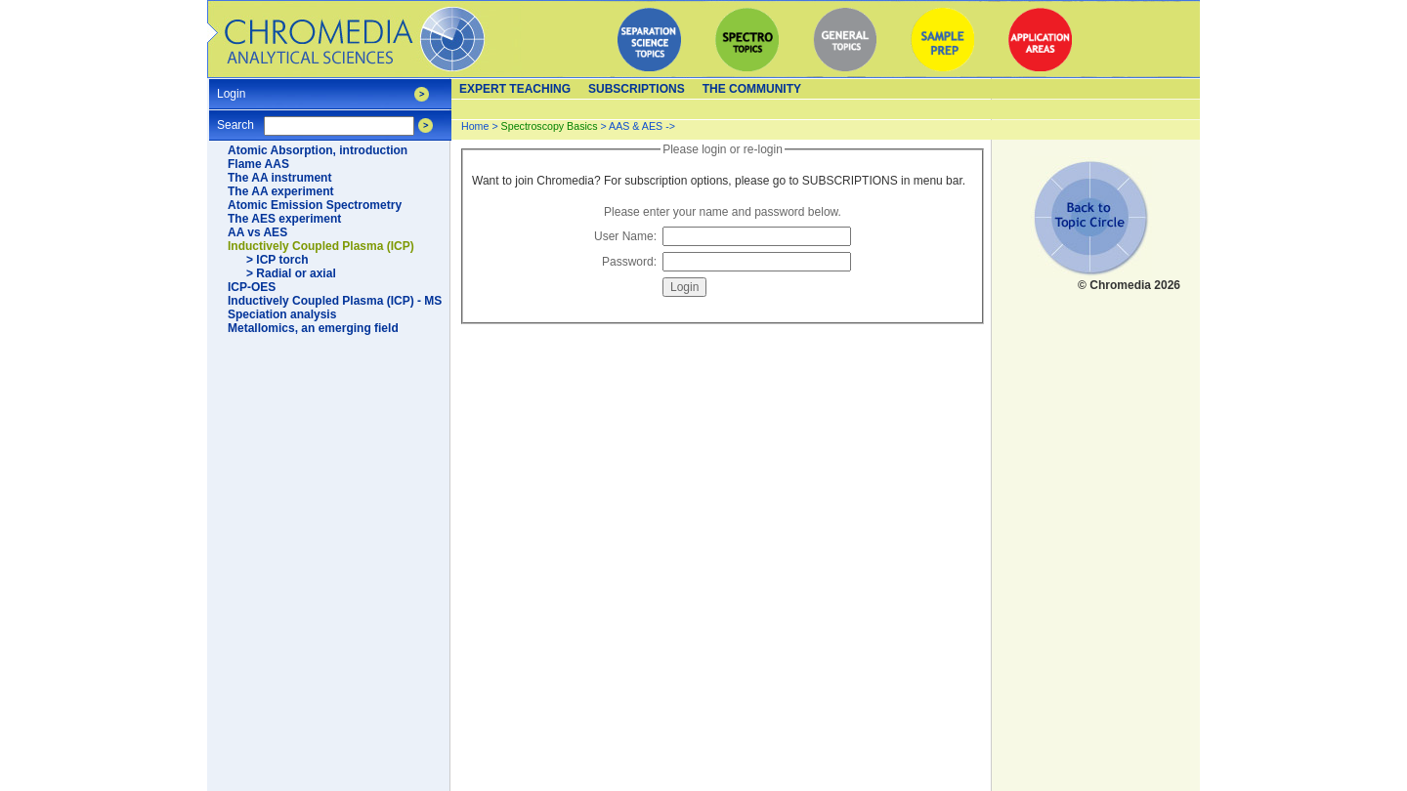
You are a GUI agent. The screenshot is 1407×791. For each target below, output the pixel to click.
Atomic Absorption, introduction (317, 150)
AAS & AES (635, 126)
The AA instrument (279, 178)
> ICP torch (277, 260)
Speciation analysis (282, 314)
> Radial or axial (291, 273)
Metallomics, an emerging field (313, 328)
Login (231, 87)
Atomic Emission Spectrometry (315, 205)
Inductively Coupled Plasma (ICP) (321, 246)
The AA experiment (280, 191)
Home (475, 126)
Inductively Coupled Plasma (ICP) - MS (335, 301)
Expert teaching (515, 89)
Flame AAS (258, 164)
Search (235, 118)
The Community (752, 89)
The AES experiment (284, 219)
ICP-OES (252, 287)
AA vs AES (257, 232)
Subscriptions (636, 89)
